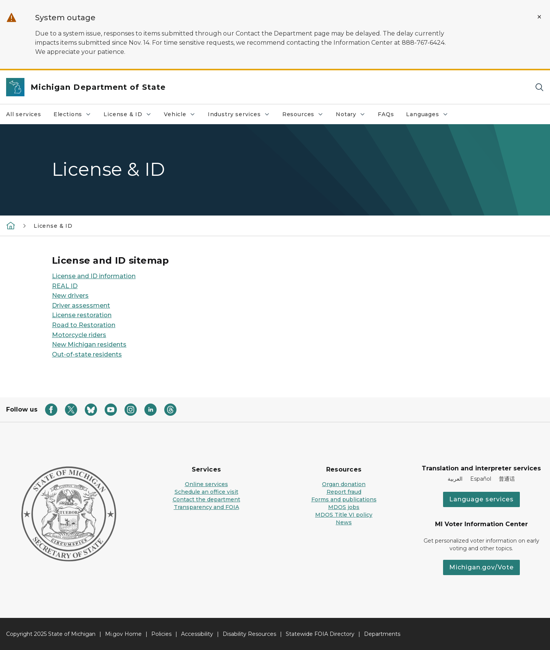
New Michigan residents (89, 344)
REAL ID (65, 286)
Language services (481, 499)
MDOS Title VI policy (343, 514)
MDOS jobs (343, 507)
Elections (75, 116)
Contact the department (206, 499)
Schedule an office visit (206, 491)
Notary (353, 116)
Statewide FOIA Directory (320, 634)
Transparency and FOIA (206, 507)
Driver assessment (81, 305)
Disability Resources (249, 634)
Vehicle (182, 116)
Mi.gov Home (123, 634)
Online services (206, 484)
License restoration (82, 315)
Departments (382, 634)
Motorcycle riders (79, 335)
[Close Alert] (539, 16)
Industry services (241, 116)
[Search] (539, 87)
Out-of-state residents (87, 354)
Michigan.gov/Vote (481, 567)
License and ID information (94, 276)
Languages (430, 116)
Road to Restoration (83, 325)
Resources (306, 116)
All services (23, 114)
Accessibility (197, 634)
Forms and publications (344, 499)
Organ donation (344, 484)
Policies (161, 634)
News (344, 522)
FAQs (386, 114)
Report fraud (344, 491)
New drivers (70, 295)
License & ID (130, 116)
